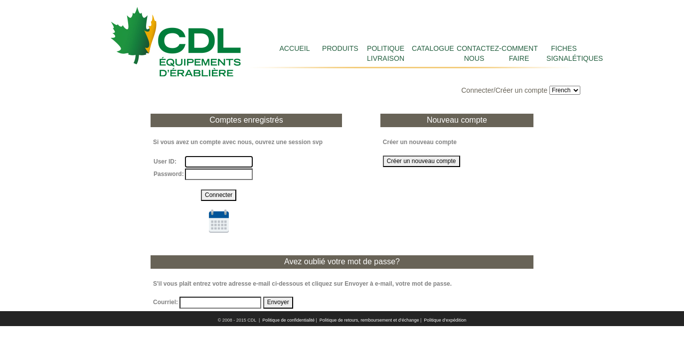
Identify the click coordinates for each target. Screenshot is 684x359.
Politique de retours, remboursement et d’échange (369, 320)
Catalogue (429, 48)
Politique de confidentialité (288, 320)
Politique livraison (384, 53)
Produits (339, 48)
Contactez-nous (474, 53)
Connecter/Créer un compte (504, 90)
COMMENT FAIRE (519, 53)
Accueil (294, 48)
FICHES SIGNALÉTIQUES (563, 53)
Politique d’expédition (445, 320)
